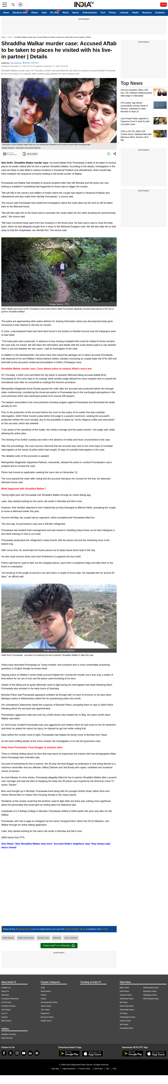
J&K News (124, 1024)
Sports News (46, 1006)
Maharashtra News (151, 988)
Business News (47, 1017)
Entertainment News (49, 1002)
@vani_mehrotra (32, 63)
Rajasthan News (150, 991)
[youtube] (23, 1053)
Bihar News (124, 988)
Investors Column (8, 1006)
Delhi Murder (8, 938)
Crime (10, 37)
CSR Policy (98, 1069)
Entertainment (90, 12)
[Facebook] (4, 1053)
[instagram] (17, 1053)
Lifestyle (124, 12)
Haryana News (126, 995)
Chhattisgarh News (127, 1017)
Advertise (5, 995)
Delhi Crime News (26, 938)
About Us (5, 991)
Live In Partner (70, 938)
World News (46, 991)
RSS (114, 1069)
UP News (123, 1013)
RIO (107, 1069)
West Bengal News (151, 999)
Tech (103, 12)
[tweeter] (10, 1053)
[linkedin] (30, 1053)
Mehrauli (57, 938)
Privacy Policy (84, 1069)
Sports (75, 12)
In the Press (6, 1002)
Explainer (160, 12)
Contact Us (5, 988)
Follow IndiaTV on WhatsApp (59, 945)
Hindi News (6, 1010)
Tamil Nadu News (127, 1010)
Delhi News (124, 991)
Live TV (4, 1013)
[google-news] (36, 1053)
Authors (4, 1017)
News (3, 37)
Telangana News (150, 995)
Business (147, 12)
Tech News (45, 1010)
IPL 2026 (54, 12)
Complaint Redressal (9, 999)
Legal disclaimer (68, 1069)
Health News (46, 1021)
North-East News (127, 1006)
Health (135, 12)
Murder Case (43, 938)
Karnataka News (126, 1028)
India (44, 12)
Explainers (45, 1013)
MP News (124, 1002)
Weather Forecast (8, 1034)
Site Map (55, 1069)
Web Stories (6, 1021)
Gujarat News (125, 1021)
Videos (34, 12)
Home (6, 12)
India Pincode (6, 1038)
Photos (112, 12)
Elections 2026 (20, 12)
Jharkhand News (126, 999)
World (66, 12)
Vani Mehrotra (16, 63)
